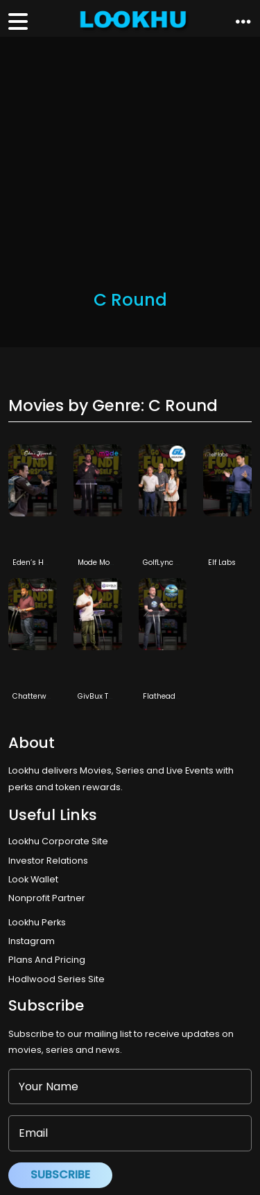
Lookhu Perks (37, 922)
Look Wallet (33, 879)
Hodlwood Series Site (56, 979)
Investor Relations (48, 860)
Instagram (31, 941)
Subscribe (60, 1175)
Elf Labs (222, 562)
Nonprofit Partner (46, 898)
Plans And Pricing (46, 960)
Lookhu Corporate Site (60, 841)
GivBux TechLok (105, 696)
